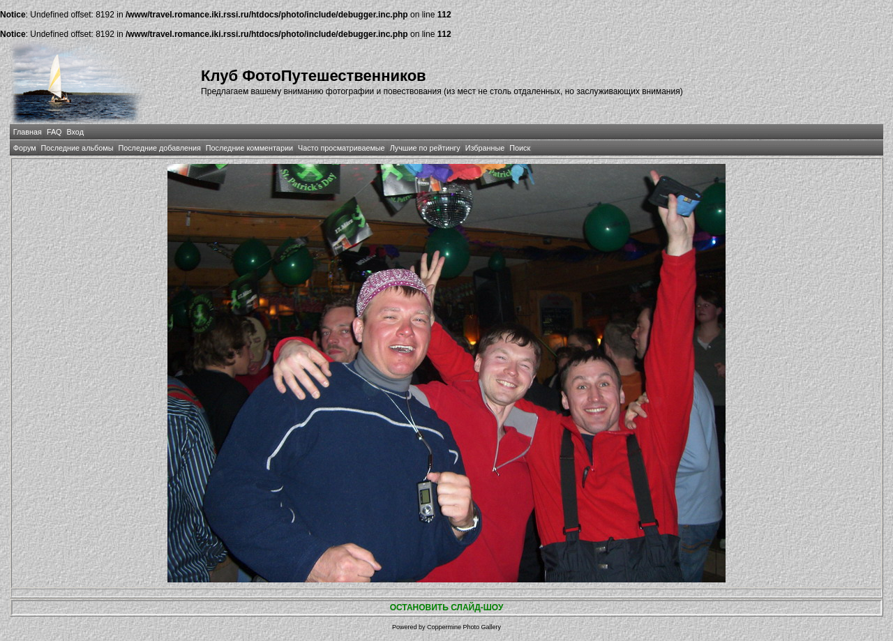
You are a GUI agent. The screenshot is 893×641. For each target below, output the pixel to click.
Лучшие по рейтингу (425, 148)
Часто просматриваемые (341, 148)
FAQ (54, 132)
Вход (75, 132)
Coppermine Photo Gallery (464, 627)
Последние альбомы (77, 148)
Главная (27, 132)
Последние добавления (159, 148)
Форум (24, 148)
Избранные (484, 148)
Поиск (519, 148)
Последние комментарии (249, 148)
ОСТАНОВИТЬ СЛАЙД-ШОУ (447, 607)
